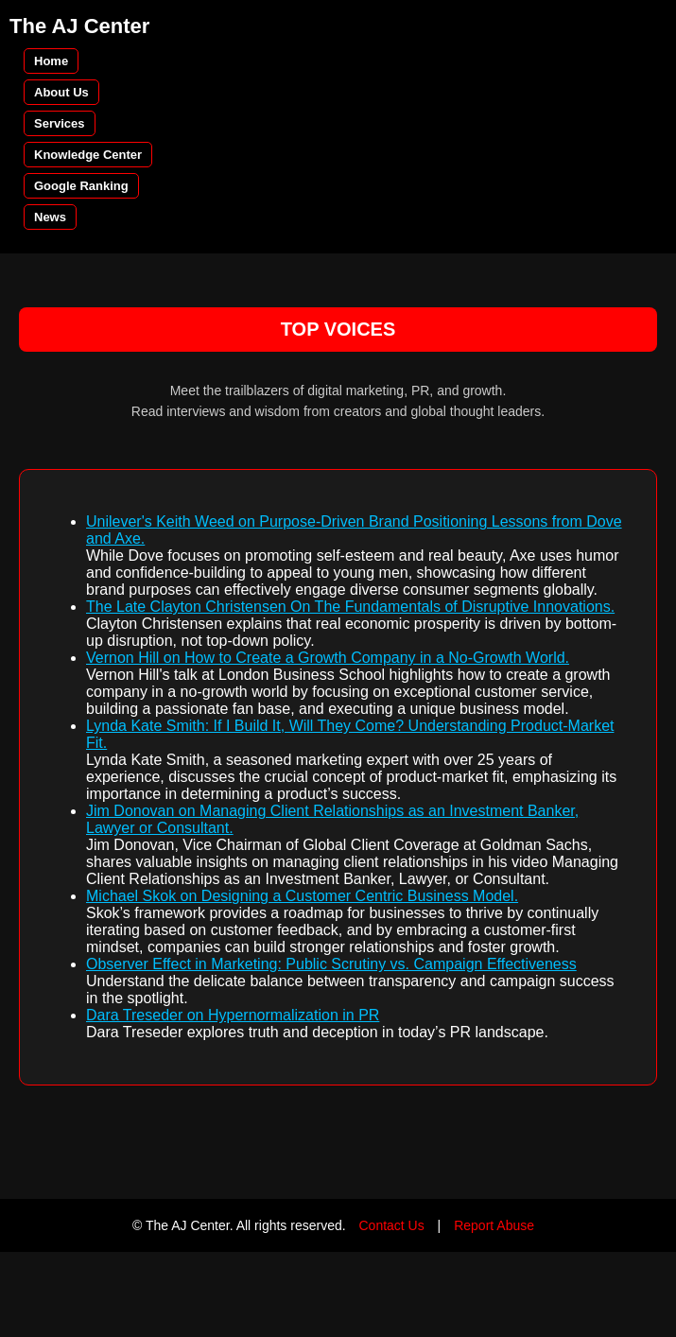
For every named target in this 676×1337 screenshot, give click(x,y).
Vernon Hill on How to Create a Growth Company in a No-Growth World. (327, 658)
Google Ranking (81, 186)
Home (51, 61)
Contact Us (391, 1225)
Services (59, 123)
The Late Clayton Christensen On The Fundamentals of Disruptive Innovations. (350, 607)
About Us (61, 92)
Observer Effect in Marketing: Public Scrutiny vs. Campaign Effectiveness (331, 964)
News (50, 217)
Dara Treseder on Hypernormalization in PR (232, 1015)
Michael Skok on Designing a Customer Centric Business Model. (302, 896)
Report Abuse (494, 1225)
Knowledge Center (88, 155)
